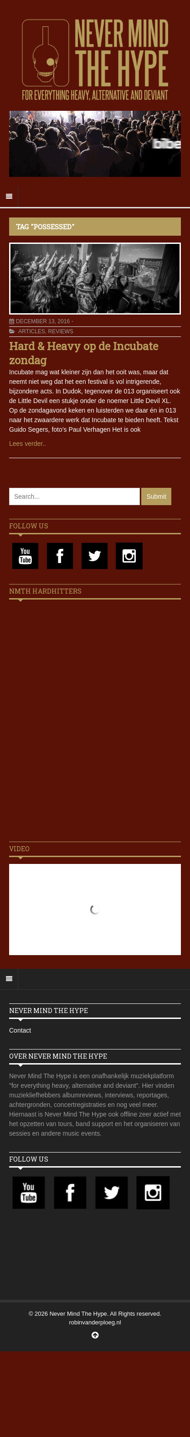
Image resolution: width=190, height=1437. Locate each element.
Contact (20, 1030)
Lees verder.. (27, 443)
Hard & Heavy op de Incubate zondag (83, 353)
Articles (31, 331)
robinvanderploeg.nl (95, 1322)
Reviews (60, 331)
